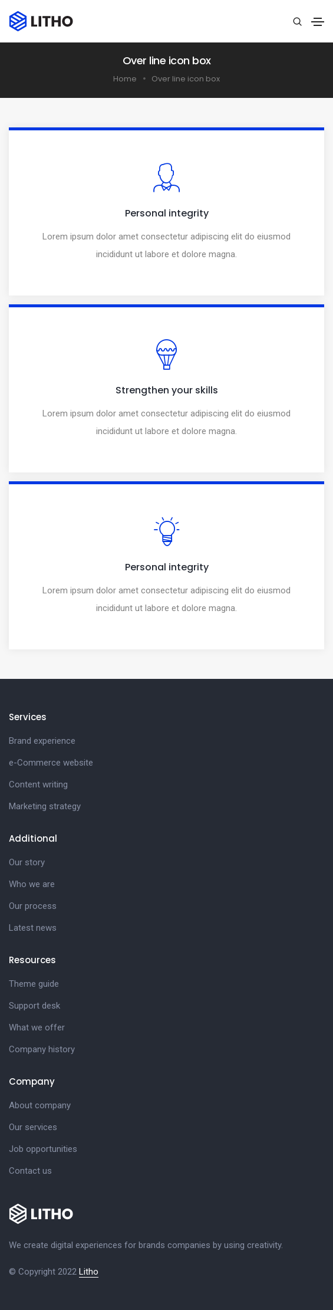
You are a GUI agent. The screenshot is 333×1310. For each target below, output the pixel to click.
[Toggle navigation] (317, 22)
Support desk (34, 1005)
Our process (33, 906)
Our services (33, 1127)
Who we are (32, 884)
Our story (27, 862)
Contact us (30, 1170)
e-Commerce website (51, 762)
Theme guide (34, 984)
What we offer (37, 1027)
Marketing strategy (45, 806)
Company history (42, 1049)
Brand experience (42, 741)
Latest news (33, 927)
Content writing (38, 784)
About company (40, 1105)
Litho (88, 1271)
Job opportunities (43, 1149)
